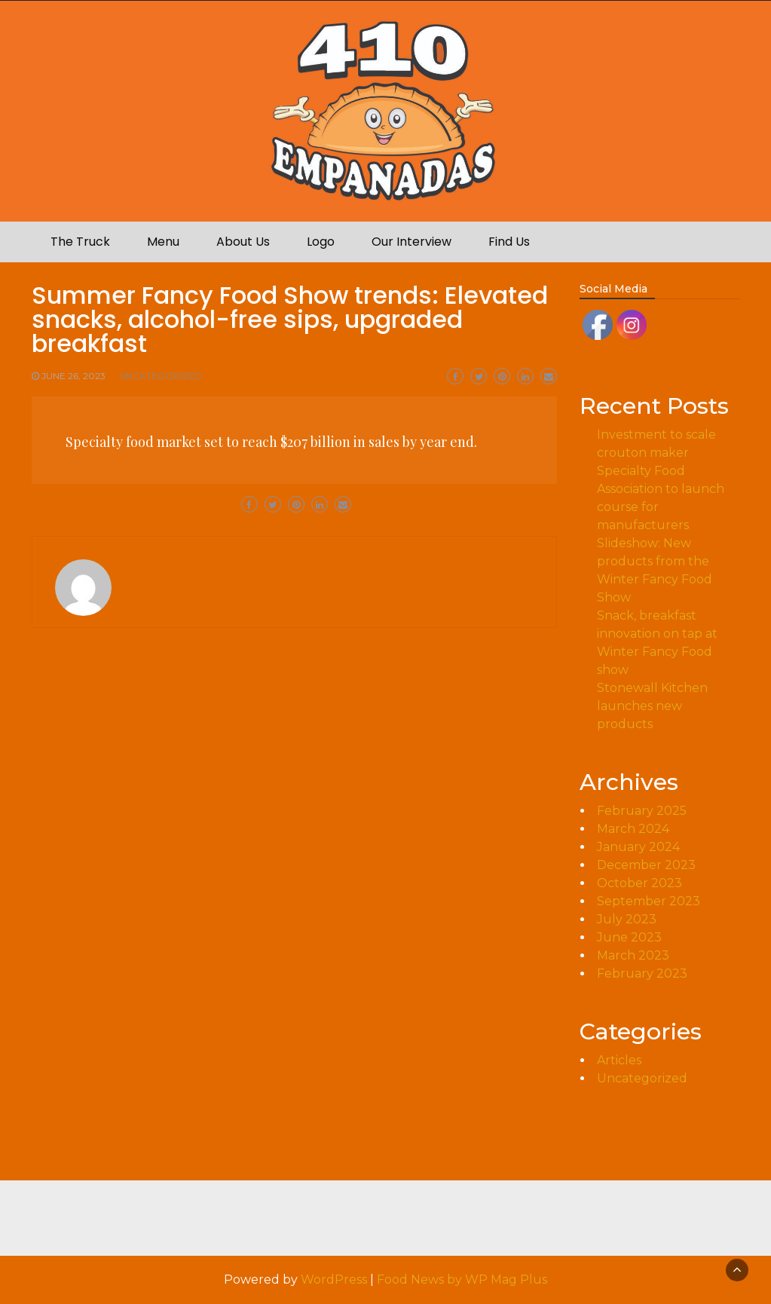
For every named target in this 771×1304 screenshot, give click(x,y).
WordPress (334, 1279)
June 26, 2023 (73, 375)
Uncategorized (160, 375)
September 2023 (648, 901)
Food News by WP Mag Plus (462, 1279)
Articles (619, 1060)
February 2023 (642, 973)
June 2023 (629, 937)
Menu (163, 241)
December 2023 (646, 865)
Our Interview (411, 241)
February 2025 (642, 811)
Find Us (509, 241)
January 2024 (638, 847)
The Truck (80, 241)
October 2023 (639, 883)
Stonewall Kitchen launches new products (652, 706)
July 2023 (626, 919)
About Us (243, 241)
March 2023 (633, 955)
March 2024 (633, 829)
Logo (321, 241)
